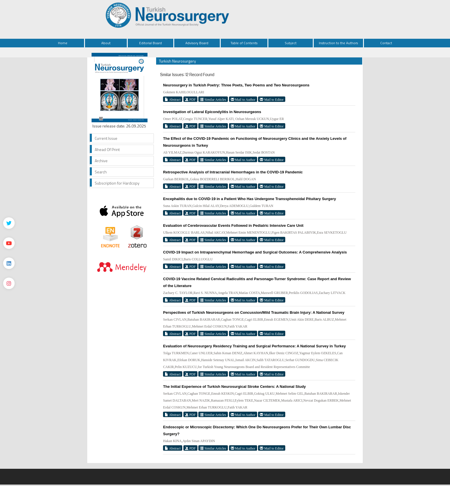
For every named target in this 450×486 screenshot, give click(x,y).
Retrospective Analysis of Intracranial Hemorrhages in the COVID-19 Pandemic (232, 172)
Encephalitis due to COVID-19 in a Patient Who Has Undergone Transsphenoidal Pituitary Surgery (249, 199)
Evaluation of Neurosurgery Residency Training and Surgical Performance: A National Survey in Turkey (254, 346)
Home (62, 43)
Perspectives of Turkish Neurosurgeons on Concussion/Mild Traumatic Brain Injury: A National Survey (253, 312)
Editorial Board (150, 43)
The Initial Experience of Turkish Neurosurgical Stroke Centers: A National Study (234, 386)
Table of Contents (243, 43)
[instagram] (9, 283)
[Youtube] (9, 243)
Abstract (173, 99)
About (105, 43)
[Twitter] (9, 223)
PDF (190, 99)
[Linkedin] (9, 263)
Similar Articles (213, 99)
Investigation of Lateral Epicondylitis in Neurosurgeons (212, 112)
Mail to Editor (272, 99)
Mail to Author (243, 99)
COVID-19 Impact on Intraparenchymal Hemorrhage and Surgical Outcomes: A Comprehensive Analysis (255, 252)
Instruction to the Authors (338, 43)
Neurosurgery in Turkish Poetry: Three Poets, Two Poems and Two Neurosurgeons (236, 85)
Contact (386, 43)
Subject (290, 43)
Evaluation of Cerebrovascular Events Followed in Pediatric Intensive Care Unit (233, 225)
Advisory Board (196, 43)
